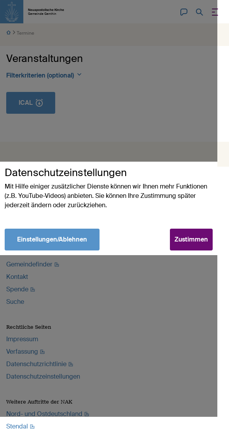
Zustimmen (203, 251)
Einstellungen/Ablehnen (52, 251)
